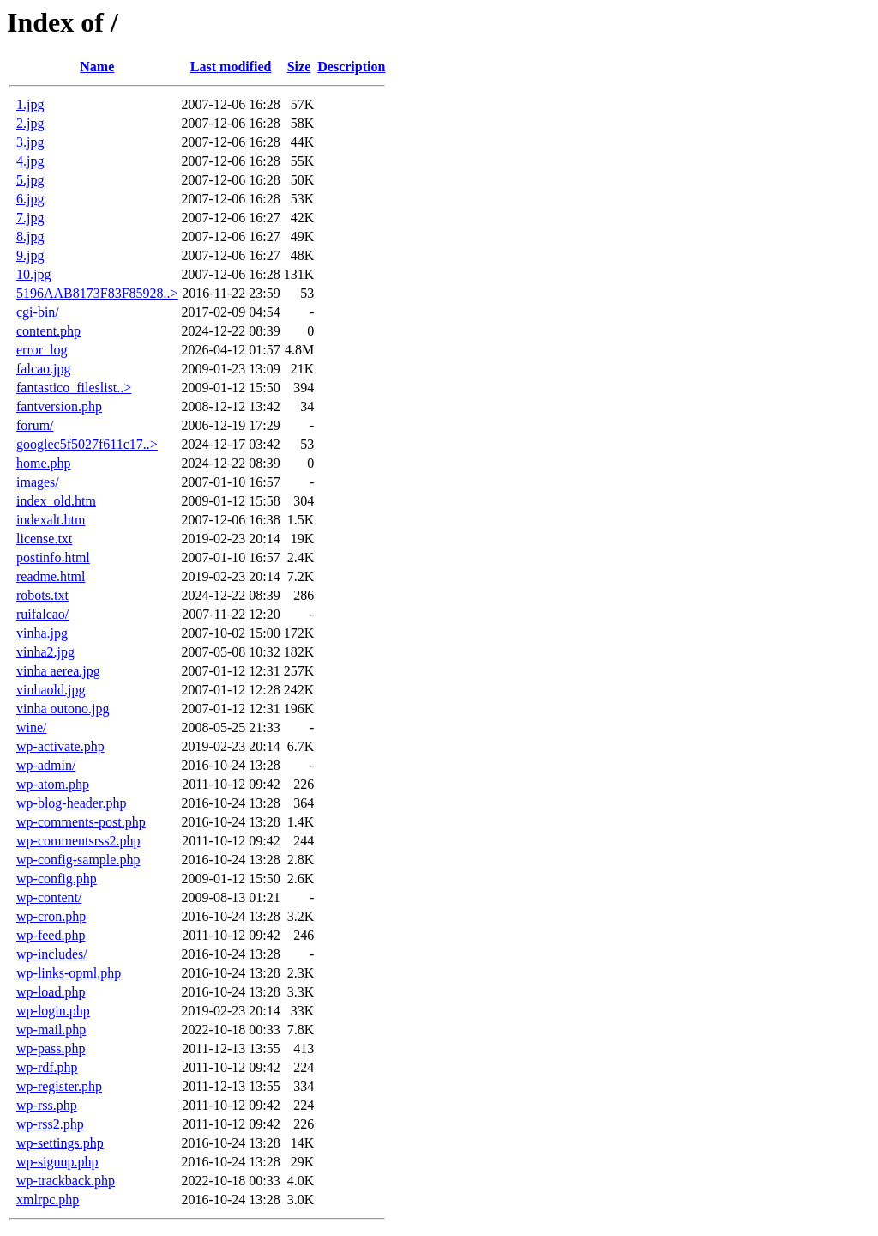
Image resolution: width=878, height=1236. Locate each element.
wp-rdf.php (47, 1067)
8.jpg (30, 236)
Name (97, 66)
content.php (48, 331)
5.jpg (30, 180)
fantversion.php (59, 406)
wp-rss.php (46, 1105)
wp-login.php (53, 1010)
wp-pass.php (50, 1048)
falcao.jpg (43, 368)
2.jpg (30, 123)
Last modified (231, 66)
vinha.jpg (42, 633)
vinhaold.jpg (50, 689)
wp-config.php (56, 878)
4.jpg (30, 161)
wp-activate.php (60, 746)
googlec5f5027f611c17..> (87, 444)
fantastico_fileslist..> (73, 387)
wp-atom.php (52, 784)
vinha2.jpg (45, 652)
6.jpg (30, 198)
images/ (37, 482)
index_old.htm (56, 501)
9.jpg (30, 255)
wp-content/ (48, 897)
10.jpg (33, 274)
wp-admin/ (45, 765)
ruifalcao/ (42, 614)
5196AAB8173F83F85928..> (97, 293)
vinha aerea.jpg (58, 670)
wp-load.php (50, 992)
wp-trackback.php (65, 1180)
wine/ (31, 727)
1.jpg (30, 104)
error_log (42, 349)
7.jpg (30, 217)
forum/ (35, 425)
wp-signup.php (57, 1161)
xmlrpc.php (47, 1199)
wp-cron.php (51, 916)
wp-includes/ (51, 954)
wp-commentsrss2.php (78, 840)
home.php (43, 463)
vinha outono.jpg (62, 708)
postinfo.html (53, 557)
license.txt (44, 538)
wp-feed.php (50, 935)
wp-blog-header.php (71, 803)
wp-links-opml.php (68, 973)
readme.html (50, 576)
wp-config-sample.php (78, 859)
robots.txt (42, 595)
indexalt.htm (50, 519)
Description (351, 66)
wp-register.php (59, 1086)
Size (299, 66)
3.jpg (30, 142)
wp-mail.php (51, 1029)
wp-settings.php (60, 1143)
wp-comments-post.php (81, 822)
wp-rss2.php (50, 1124)
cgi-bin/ (37, 312)
